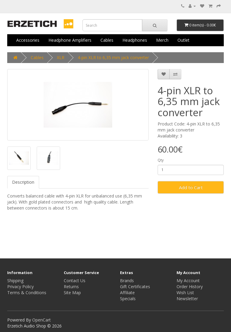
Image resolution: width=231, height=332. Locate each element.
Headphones (134, 40)
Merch (162, 40)
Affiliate (127, 292)
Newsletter (187, 298)
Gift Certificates (135, 286)
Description (23, 182)
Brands (127, 280)
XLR (60, 57)
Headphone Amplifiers (69, 40)
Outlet (183, 40)
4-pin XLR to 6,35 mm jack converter (113, 57)
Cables (106, 40)
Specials (128, 298)
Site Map (72, 292)
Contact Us (74, 280)
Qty (161, 160)
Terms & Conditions (26, 292)
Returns (71, 286)
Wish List (185, 292)
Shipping (15, 280)
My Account (188, 280)
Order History (190, 286)
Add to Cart (191, 187)
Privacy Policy (20, 286)
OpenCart (41, 320)
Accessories (27, 40)
